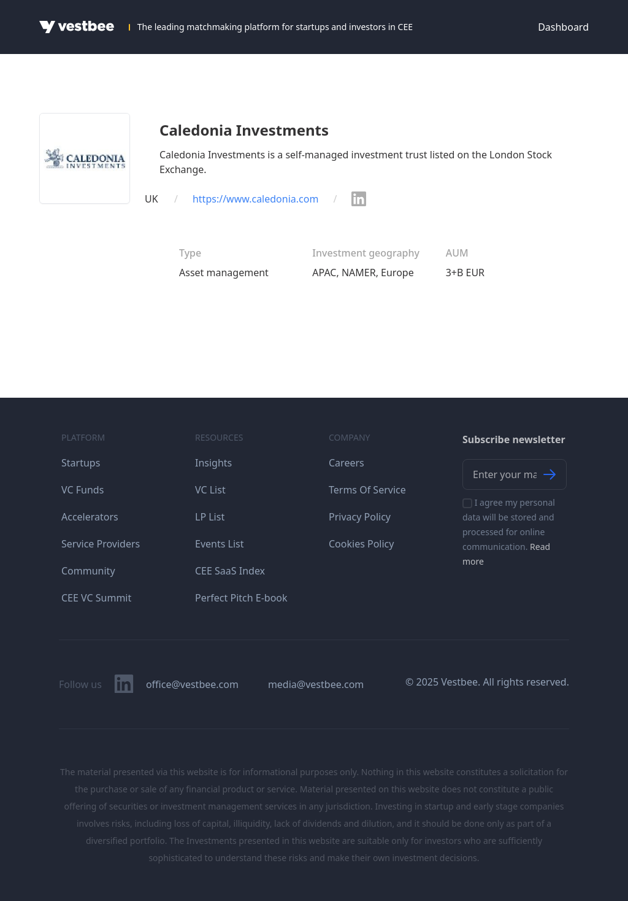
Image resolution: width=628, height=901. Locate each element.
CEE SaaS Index (230, 571)
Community (88, 571)
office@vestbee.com (192, 684)
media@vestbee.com (316, 684)
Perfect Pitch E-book (241, 598)
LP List (209, 517)
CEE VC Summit (96, 598)
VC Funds (82, 490)
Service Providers (100, 544)
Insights (213, 463)
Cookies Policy (361, 544)
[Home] (76, 27)
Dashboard (563, 27)
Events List (219, 544)
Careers (346, 463)
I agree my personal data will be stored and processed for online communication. (508, 532)
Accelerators (89, 517)
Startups (80, 463)
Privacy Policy (360, 517)
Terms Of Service (367, 490)
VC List (210, 490)
